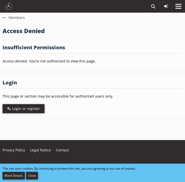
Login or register (23, 108)
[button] (178, 6)
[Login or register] (166, 6)
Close (32, 175)
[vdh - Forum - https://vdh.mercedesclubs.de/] (9, 6)
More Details (14, 175)
